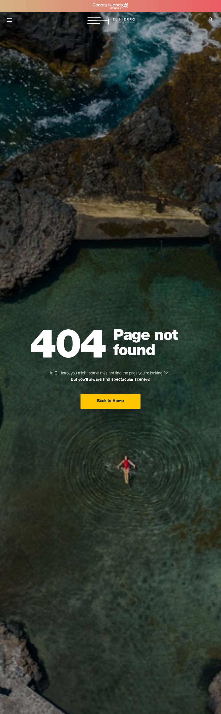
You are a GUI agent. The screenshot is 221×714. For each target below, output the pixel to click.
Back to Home (110, 401)
